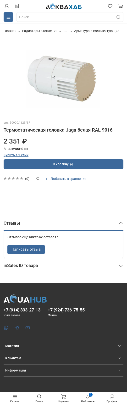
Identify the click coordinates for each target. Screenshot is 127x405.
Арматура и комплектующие (96, 31)
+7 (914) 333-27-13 (22, 309)
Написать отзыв (26, 249)
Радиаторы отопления (39, 31)
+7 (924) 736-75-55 (66, 309)
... (65, 31)
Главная (10, 31)
